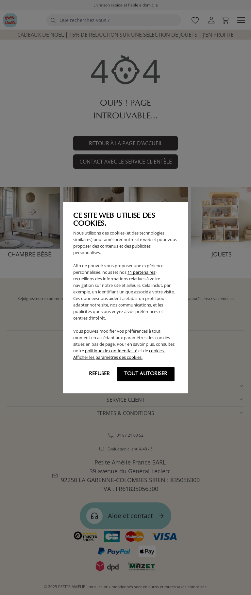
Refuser (99, 373)
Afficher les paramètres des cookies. (107, 357)
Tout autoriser (145, 373)
